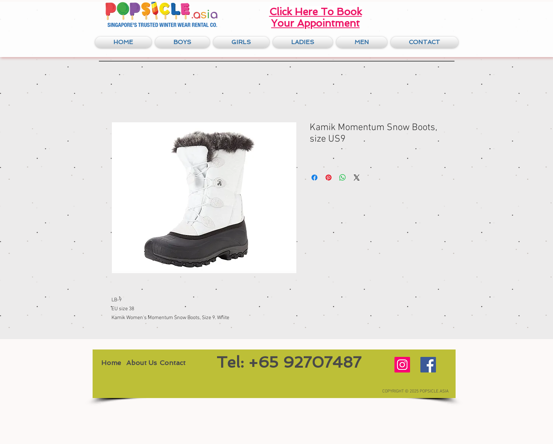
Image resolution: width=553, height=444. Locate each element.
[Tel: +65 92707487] (289, 363)
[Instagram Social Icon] (402, 364)
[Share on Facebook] (314, 177)
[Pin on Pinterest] (328, 177)
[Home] (111, 362)
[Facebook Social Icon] (428, 364)
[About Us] (141, 362)
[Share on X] (356, 177)
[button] (182, 42)
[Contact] (173, 362)
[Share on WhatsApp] (342, 177)
